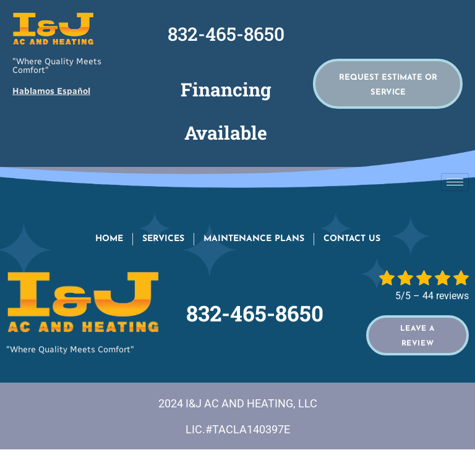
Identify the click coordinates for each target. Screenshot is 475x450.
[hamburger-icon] (455, 182)
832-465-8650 (226, 34)
